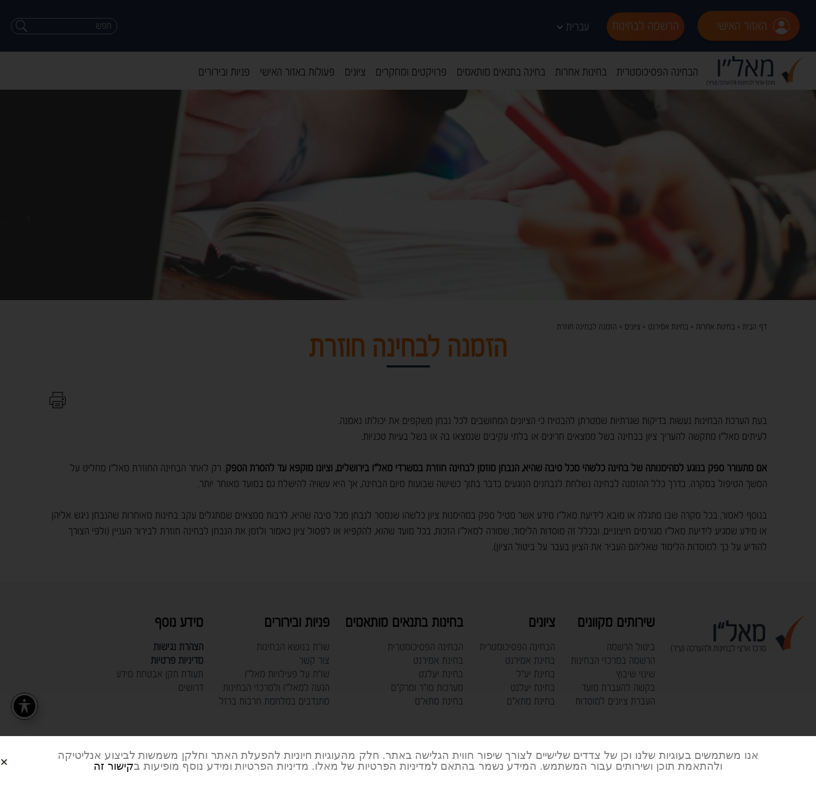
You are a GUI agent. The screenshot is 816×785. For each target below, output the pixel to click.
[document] (408, 392)
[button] (17, 753)
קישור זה (114, 766)
